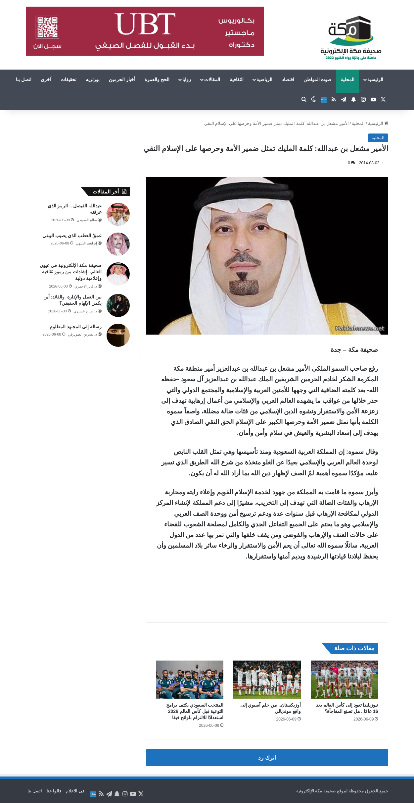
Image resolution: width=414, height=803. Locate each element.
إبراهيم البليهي (86, 243)
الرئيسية (375, 79)
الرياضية (264, 79)
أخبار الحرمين (122, 79)
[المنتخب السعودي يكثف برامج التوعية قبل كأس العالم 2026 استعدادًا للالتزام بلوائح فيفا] (190, 680)
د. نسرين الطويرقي (82, 334)
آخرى (46, 79)
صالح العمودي (86, 220)
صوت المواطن (317, 79)
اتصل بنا (23, 79)
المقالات (212, 79)
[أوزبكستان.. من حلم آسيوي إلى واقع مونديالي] (267, 680)
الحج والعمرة (157, 79)
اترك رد (267, 758)
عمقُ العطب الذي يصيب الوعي (72, 235)
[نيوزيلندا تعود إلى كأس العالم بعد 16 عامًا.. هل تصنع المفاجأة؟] (344, 680)
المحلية (347, 79)
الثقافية (237, 79)
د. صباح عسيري (85, 311)
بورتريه (93, 79)
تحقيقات (68, 79)
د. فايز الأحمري (85, 286)
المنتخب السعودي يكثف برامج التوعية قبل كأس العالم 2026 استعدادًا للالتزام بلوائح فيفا (195, 711)
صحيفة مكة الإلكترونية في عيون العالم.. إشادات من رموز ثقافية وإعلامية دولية (71, 272)
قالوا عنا (54, 790)
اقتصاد (288, 79)
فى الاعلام (75, 790)
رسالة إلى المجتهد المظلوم (76, 326)
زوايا (186, 79)
